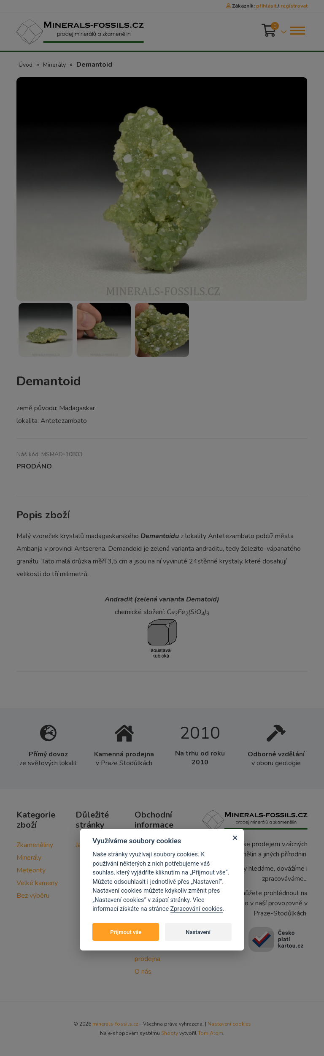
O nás (143, 971)
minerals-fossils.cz (115, 1024)
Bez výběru (32, 895)
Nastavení (198, 932)
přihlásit (266, 6)
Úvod (25, 65)
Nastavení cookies (229, 1024)
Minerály (54, 65)
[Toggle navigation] (297, 31)
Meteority (31, 870)
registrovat (294, 6)
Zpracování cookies (196, 908)
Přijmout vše (125, 932)
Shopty (169, 1033)
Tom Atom (210, 1033)
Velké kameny (37, 883)
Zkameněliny (34, 845)
